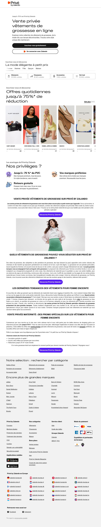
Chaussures (33, 429)
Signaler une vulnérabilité (14, 447)
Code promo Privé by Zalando (38, 452)
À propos (9, 425)
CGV (8, 440)
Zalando (54, 437)
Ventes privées (33, 444)
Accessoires (33, 433)
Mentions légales (12, 429)
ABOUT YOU (56, 441)
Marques (32, 448)
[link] (16, 76)
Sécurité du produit (13, 451)
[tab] (9, 69)
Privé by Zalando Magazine (37, 459)
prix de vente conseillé (21, 518)
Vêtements (32, 425)
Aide (53, 425)
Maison (31, 436)
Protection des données (14, 433)
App (30, 455)
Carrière (9, 444)
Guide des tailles (57, 429)
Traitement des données (14, 436)
